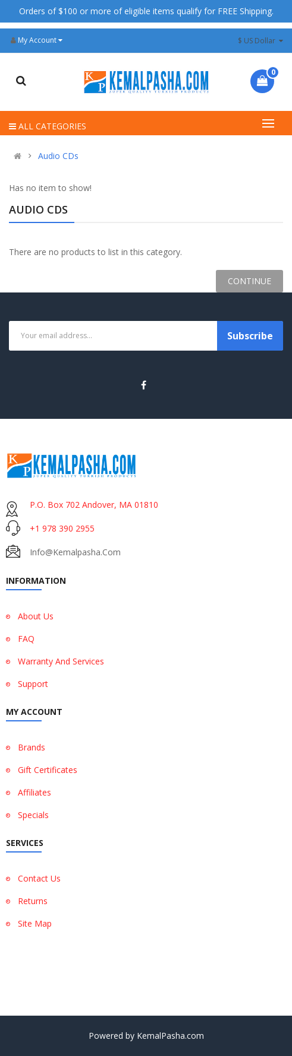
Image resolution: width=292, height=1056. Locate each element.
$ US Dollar (260, 41)
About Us (36, 616)
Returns (33, 900)
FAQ (26, 638)
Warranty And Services (61, 661)
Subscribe (250, 335)
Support (33, 683)
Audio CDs (58, 156)
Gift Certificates (47, 769)
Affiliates (34, 792)
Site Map (35, 923)
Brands (31, 747)
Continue (249, 281)
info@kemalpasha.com (75, 552)
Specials (33, 814)
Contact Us (39, 878)
